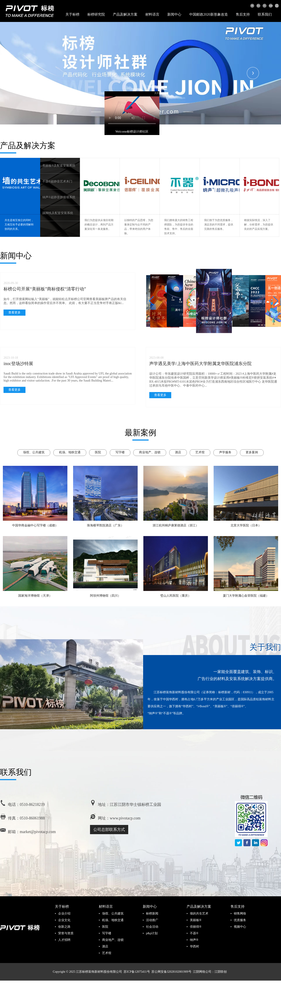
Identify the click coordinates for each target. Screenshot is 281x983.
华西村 (194, 946)
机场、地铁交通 (70, 452)
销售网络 (240, 913)
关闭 (152, 88)
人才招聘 (64, 940)
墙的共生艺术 (199, 913)
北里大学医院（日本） (246, 525)
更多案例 (252, 452)
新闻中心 (174, 14)
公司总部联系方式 (109, 829)
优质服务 (240, 920)
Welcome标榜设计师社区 (127, 126)
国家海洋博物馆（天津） (35, 595)
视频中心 (240, 926)
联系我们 (265, 14)
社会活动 (152, 926)
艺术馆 (200, 452)
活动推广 (152, 920)
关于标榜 (72, 14)
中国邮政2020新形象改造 (208, 14)
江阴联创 (220, 971)
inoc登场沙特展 (18, 363)
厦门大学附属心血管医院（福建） (246, 595)
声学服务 (225, 452)
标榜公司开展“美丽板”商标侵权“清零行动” (45, 288)
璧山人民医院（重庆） (175, 595)
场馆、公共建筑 (34, 452)
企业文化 (64, 920)
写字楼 (120, 452)
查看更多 (14, 312)
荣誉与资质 (66, 933)
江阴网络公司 (202, 971)
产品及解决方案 (125, 14)
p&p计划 (152, 933)
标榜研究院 (96, 14)
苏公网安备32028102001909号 (171, 971)
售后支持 (243, 14)
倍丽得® (196, 926)
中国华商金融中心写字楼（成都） (35, 525)
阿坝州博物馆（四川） (105, 595)
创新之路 (64, 926)
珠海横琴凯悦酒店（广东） (105, 525)
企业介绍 (64, 913)
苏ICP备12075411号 (137, 971)
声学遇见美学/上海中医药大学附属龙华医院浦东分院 (200, 363)
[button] (276, 301)
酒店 (178, 452)
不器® (194, 933)
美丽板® (196, 920)
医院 (98, 452)
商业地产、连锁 (149, 452)
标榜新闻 (152, 913)
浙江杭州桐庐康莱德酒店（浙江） (176, 525)
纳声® (194, 940)
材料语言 (152, 14)
